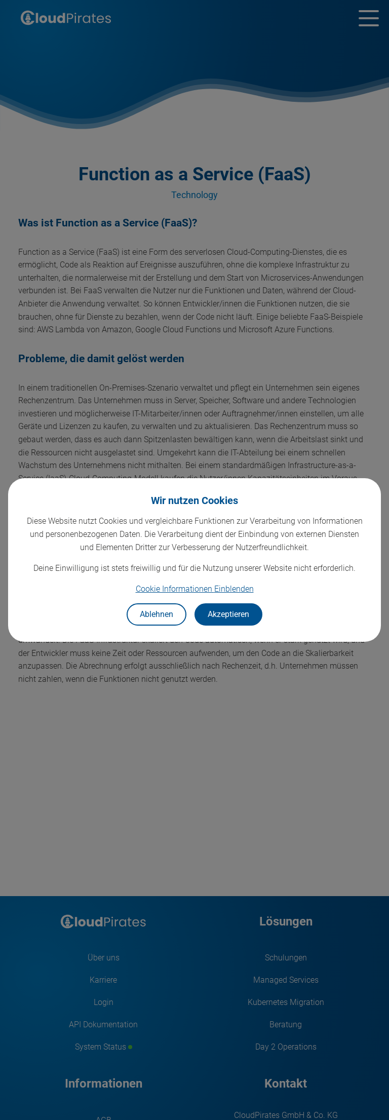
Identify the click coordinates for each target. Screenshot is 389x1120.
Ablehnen (156, 614)
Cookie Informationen (195, 589)
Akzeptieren (228, 614)
